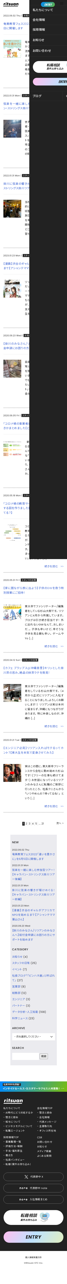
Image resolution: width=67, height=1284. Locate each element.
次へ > (60, 823)
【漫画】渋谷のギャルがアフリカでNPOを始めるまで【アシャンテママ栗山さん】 (33, 914)
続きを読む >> (54, 82)
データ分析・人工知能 (25, 1012)
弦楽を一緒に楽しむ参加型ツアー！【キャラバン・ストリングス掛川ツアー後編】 (33, 874)
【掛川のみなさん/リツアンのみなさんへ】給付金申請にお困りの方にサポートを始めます (33, 935)
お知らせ (28, 15)
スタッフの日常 (30, 95)
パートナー (18, 1005)
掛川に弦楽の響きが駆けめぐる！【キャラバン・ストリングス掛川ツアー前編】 (33, 894)
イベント (17, 969)
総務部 (16, 993)
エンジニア (18, 999)
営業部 (16, 986)
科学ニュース (20, 1018)
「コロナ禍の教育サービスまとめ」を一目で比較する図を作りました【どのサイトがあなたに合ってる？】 (33, 508)
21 (43, 823)
